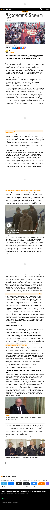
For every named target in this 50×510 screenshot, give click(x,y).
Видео (8, 415)
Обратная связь (27, 495)
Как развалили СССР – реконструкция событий (22, 457)
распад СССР (25, 462)
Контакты (18, 491)
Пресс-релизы (24, 491)
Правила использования (11, 491)
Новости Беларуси (5, 480)
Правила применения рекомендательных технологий (12, 495)
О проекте (3, 491)
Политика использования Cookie (21, 493)
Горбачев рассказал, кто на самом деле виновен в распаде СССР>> (24, 294)
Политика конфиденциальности (7, 493)
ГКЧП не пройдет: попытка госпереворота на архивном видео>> (23, 190)
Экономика (26, 480)
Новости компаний (37, 491)
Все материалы (11, 52)
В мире (39, 480)
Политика (19, 480)
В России (13, 480)
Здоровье (45, 480)
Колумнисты (8, 462)
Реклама (44, 491)
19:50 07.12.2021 (8, 20)
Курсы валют (33, 480)
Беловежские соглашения (16, 462)
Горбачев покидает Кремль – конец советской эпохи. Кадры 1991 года (23, 418)
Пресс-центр (30, 491)
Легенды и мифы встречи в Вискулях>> (16, 345)
